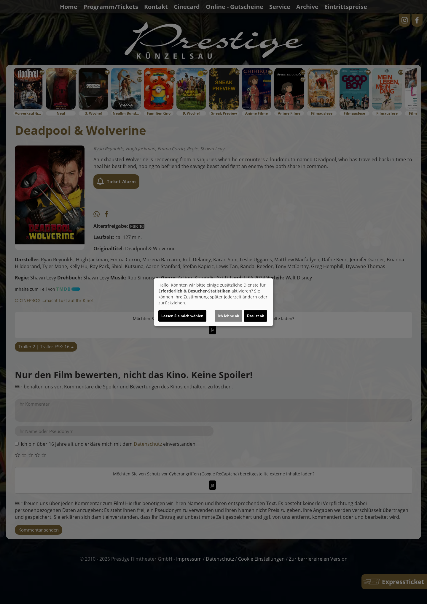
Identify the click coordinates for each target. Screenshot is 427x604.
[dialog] (213, 302)
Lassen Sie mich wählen (182, 315)
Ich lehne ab (228, 315)
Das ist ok (255, 315)
